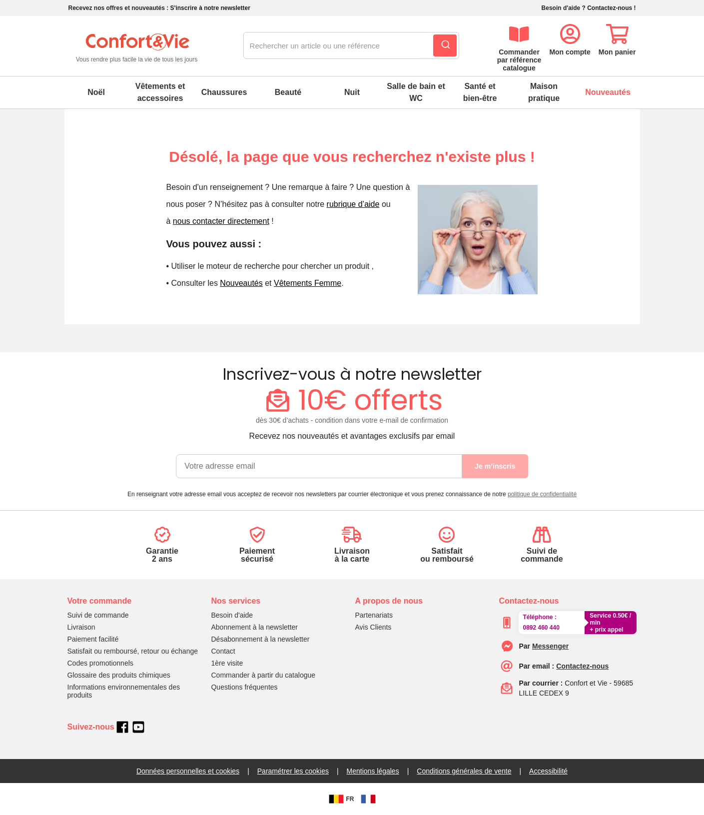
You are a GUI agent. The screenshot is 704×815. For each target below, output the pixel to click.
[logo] (136, 46)
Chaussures (224, 92)
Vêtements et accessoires (160, 92)
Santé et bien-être (480, 92)
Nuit (352, 92)
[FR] (368, 799)
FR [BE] (340, 799)
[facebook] (122, 727)
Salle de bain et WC (416, 92)
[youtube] (138, 727)
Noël (96, 92)
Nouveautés (608, 92)
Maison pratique (544, 92)
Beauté (288, 92)
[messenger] (550, 646)
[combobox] (351, 46)
